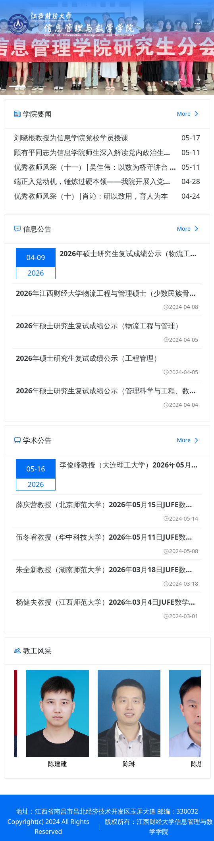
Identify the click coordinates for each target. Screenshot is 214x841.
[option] (107, 47)
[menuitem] (197, 24)
